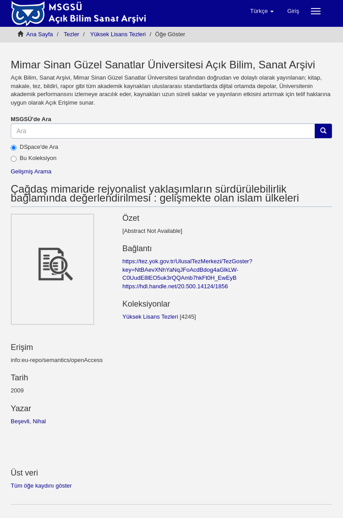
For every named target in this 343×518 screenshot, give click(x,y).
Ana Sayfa (39, 34)
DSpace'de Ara (34, 147)
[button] (261, 11)
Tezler (71, 34)
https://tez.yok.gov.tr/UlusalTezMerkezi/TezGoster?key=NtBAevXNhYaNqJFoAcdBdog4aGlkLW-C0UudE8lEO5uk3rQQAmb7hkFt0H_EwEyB (187, 269)
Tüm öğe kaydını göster (41, 485)
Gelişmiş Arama (31, 171)
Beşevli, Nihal (28, 421)
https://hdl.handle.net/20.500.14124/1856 (175, 286)
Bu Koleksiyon (33, 158)
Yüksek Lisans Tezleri (118, 34)
